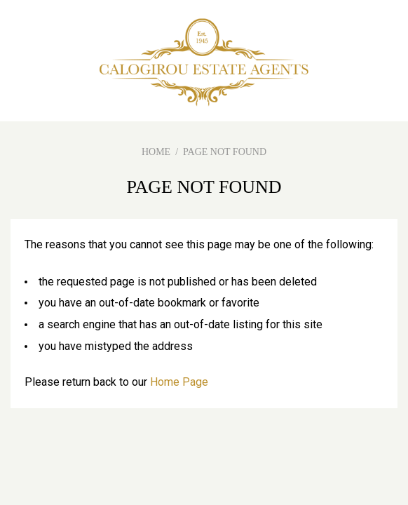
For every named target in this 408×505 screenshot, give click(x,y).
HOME (156, 152)
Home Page (179, 382)
